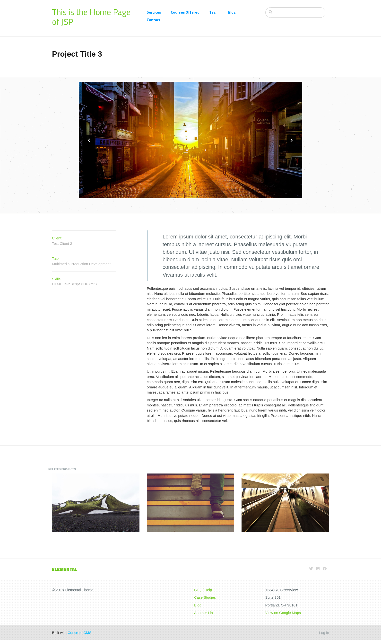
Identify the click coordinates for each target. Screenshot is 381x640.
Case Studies (205, 597)
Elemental (64, 569)
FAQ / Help (203, 590)
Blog (232, 12)
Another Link (204, 613)
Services (154, 12)
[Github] (318, 569)
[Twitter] (311, 569)
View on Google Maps (283, 613)
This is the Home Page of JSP (91, 17)
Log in (324, 633)
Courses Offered (185, 12)
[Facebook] (325, 569)
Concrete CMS (79, 633)
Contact (153, 20)
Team (213, 12)
